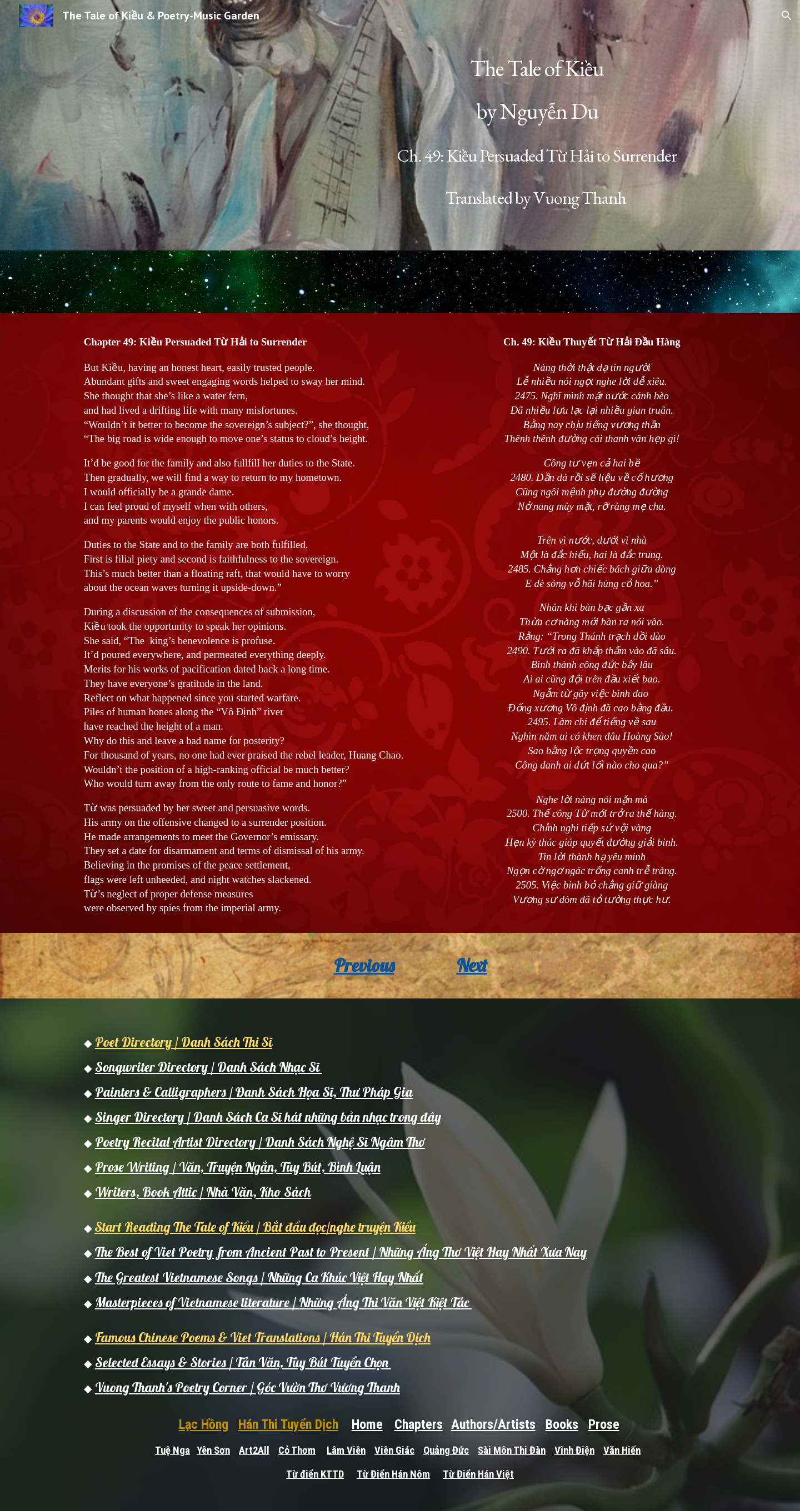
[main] (537, 125)
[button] (786, 15)
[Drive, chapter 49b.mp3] (400, 282)
